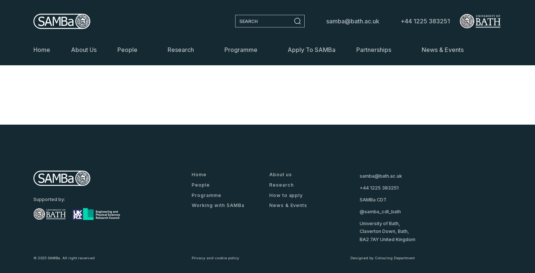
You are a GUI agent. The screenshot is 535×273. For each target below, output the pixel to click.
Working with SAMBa (218, 205)
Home (41, 50)
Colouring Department (395, 258)
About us (84, 50)
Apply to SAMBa (311, 50)
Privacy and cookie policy (215, 258)
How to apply (286, 195)
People (127, 49)
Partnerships (373, 49)
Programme (240, 49)
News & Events (443, 50)
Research (181, 49)
